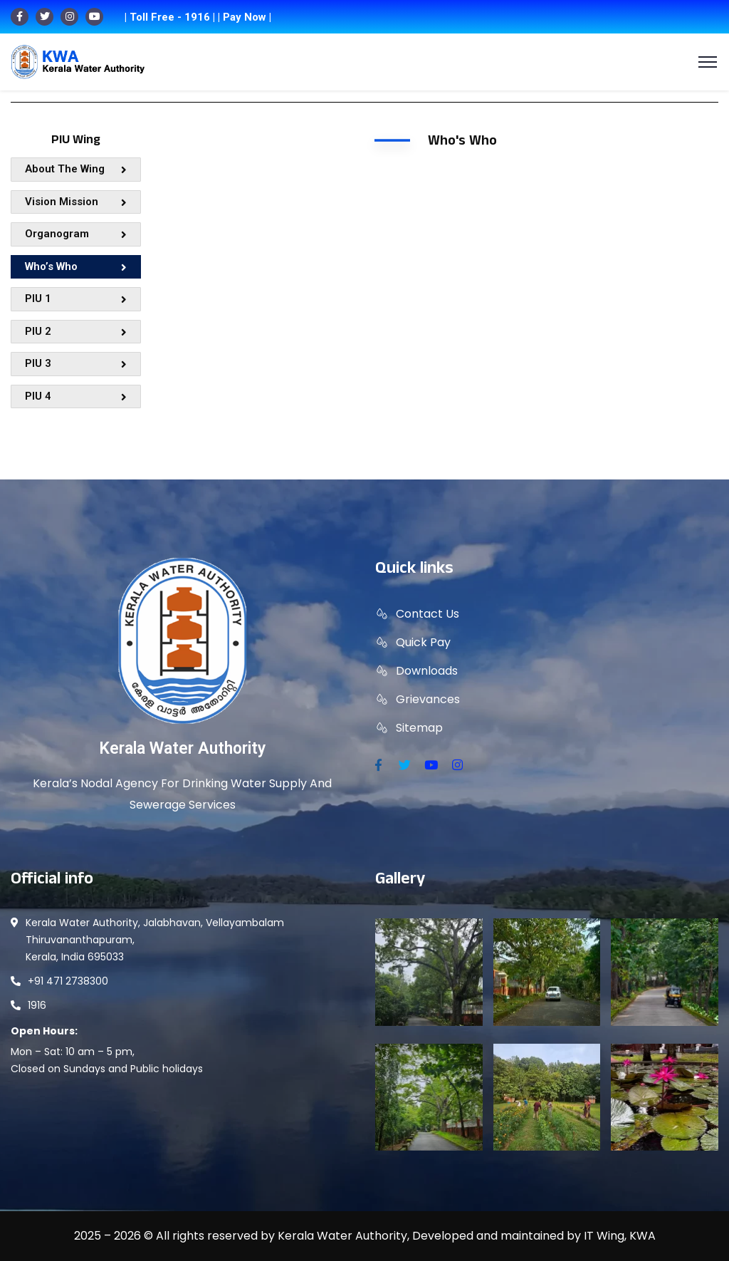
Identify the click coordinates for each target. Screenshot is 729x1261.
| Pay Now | (244, 17)
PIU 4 (76, 396)
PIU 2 (76, 331)
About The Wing (76, 168)
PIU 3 (76, 363)
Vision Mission (76, 201)
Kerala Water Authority (182, 748)
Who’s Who (76, 266)
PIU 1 (76, 298)
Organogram (76, 233)
